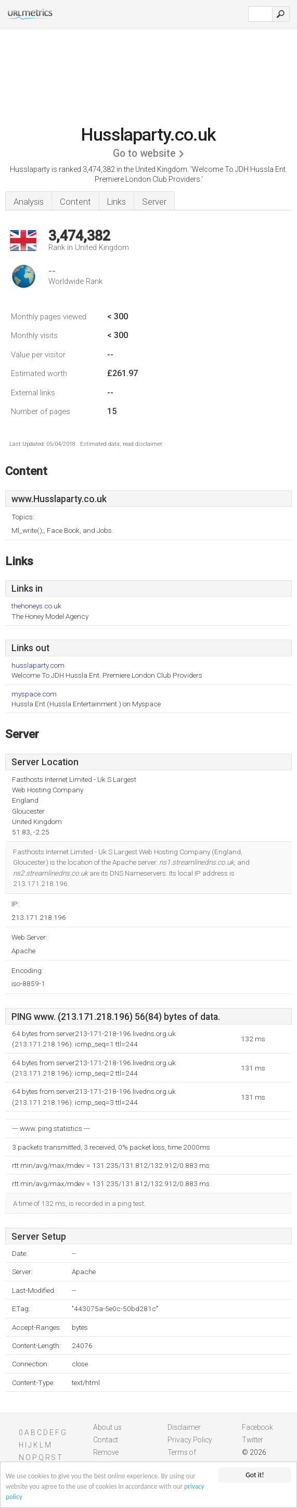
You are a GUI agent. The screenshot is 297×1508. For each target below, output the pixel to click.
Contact (105, 1440)
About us (107, 1427)
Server (154, 201)
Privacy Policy (189, 1440)
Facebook (257, 1427)
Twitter (252, 1440)
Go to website (144, 153)
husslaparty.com (37, 665)
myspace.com (34, 694)
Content (75, 201)
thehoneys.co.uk (36, 606)
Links (116, 201)
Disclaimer (184, 1427)
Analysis (29, 201)
